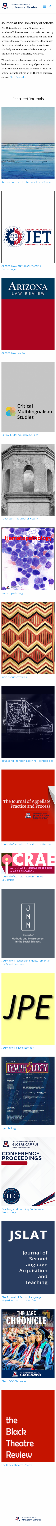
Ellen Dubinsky (17, 77)
